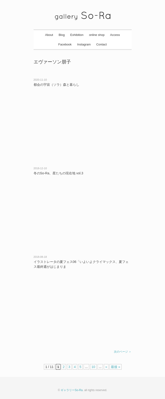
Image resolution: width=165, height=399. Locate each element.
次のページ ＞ (122, 351)
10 (93, 367)
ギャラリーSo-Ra (72, 390)
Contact (101, 44)
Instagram (84, 44)
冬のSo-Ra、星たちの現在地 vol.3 (58, 173)
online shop (97, 35)
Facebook (65, 44)
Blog (62, 35)
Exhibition (76, 35)
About (49, 35)
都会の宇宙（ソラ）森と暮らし (56, 84)
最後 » (115, 367)
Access (115, 35)
